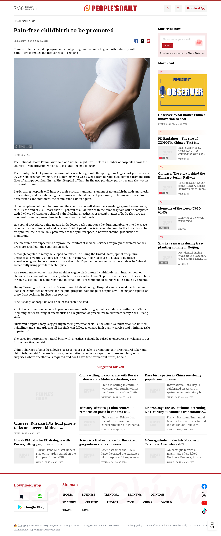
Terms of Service (154, 525)
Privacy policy (135, 525)
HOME (17, 21)
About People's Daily (176, 525)
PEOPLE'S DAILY (198, 525)
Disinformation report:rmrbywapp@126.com (37, 529)
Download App (196, 8)
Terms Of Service (196, 53)
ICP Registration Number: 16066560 (100, 525)
